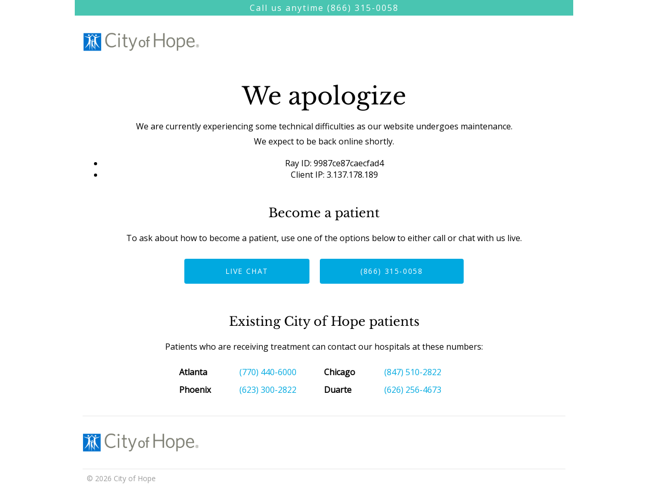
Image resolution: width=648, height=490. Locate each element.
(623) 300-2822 (267, 389)
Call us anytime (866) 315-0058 (324, 8)
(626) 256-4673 (412, 389)
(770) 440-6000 (267, 372)
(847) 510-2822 (412, 372)
